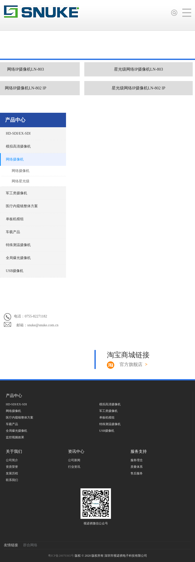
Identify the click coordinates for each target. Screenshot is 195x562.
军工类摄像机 (16, 193)
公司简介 (12, 460)
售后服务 (137, 473)
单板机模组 (15, 219)
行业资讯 (74, 467)
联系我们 (12, 480)
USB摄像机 (14, 271)
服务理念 (137, 460)
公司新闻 (74, 460)
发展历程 (12, 473)
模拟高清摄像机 (18, 146)
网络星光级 (20, 181)
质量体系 (137, 467)
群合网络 (30, 545)
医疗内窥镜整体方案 (22, 206)
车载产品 (13, 232)
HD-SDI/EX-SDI (18, 133)
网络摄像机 (15, 159)
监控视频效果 (15, 437)
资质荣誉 (12, 467)
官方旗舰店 (134, 364)
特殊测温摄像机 (18, 245)
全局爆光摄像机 (18, 258)
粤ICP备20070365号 (61, 555)
